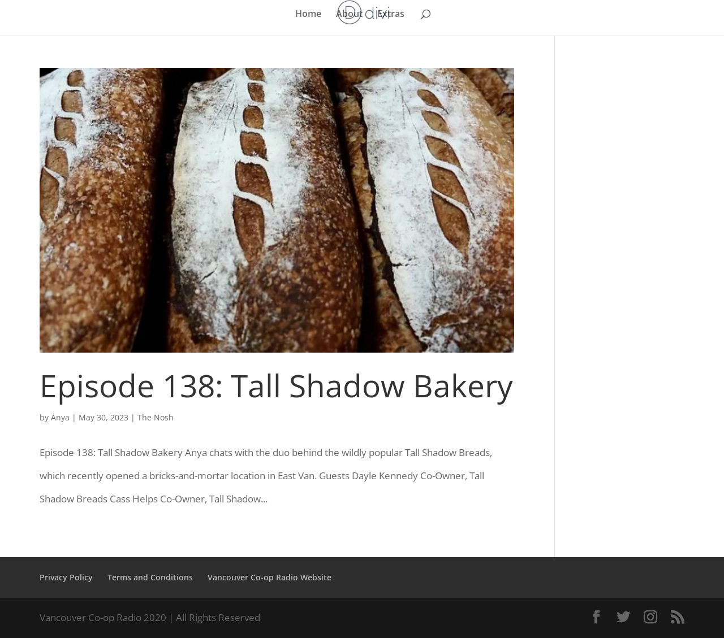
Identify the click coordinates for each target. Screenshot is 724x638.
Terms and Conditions (150, 577)
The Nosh (155, 417)
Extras (390, 15)
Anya (60, 417)
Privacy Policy (66, 577)
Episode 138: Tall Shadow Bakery (276, 385)
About (349, 15)
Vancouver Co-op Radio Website (269, 577)
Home (308, 15)
